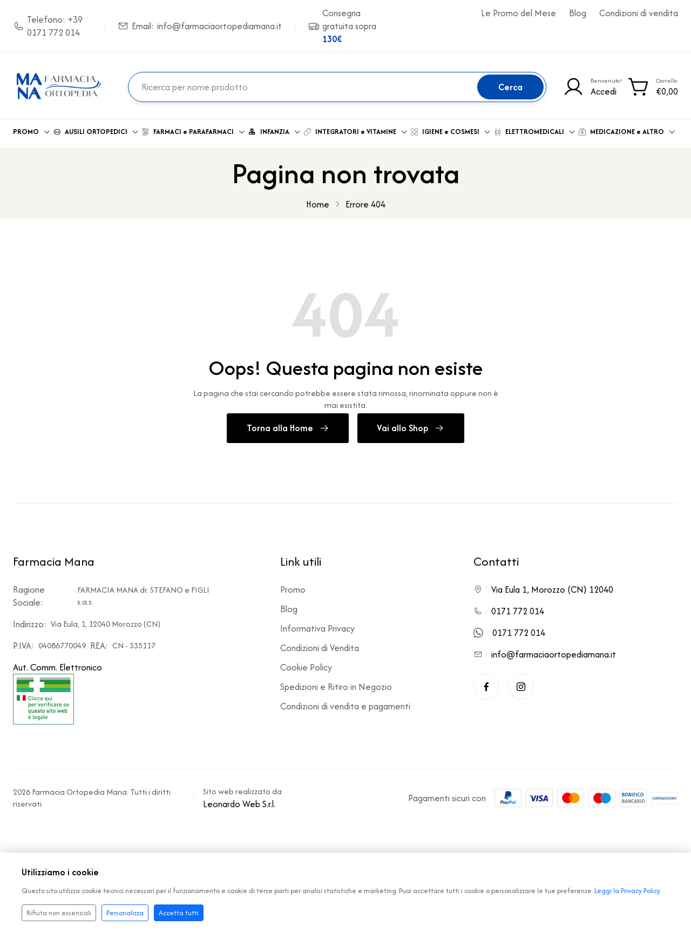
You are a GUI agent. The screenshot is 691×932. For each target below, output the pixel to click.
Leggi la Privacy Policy (627, 891)
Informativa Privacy (317, 624)
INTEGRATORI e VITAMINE (356, 129)
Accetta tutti (179, 913)
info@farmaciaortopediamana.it (553, 650)
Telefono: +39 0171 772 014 (48, 26)
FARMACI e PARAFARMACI (194, 129)
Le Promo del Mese (518, 12)
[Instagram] (521, 683)
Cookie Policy (306, 663)
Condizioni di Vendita (319, 644)
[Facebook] (486, 683)
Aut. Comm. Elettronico (57, 689)
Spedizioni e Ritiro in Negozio (336, 682)
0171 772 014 (517, 607)
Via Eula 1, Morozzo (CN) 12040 (552, 585)
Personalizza (125, 913)
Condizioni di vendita (638, 12)
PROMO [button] (32, 129)
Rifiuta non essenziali (58, 913)
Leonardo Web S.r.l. (239, 800)
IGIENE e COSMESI (451, 129)
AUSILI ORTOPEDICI (96, 129)
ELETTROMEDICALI (535, 129)
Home (317, 199)
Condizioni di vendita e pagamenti (345, 702)
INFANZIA (274, 129)
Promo (293, 585)
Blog (577, 12)
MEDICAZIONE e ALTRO (627, 129)
